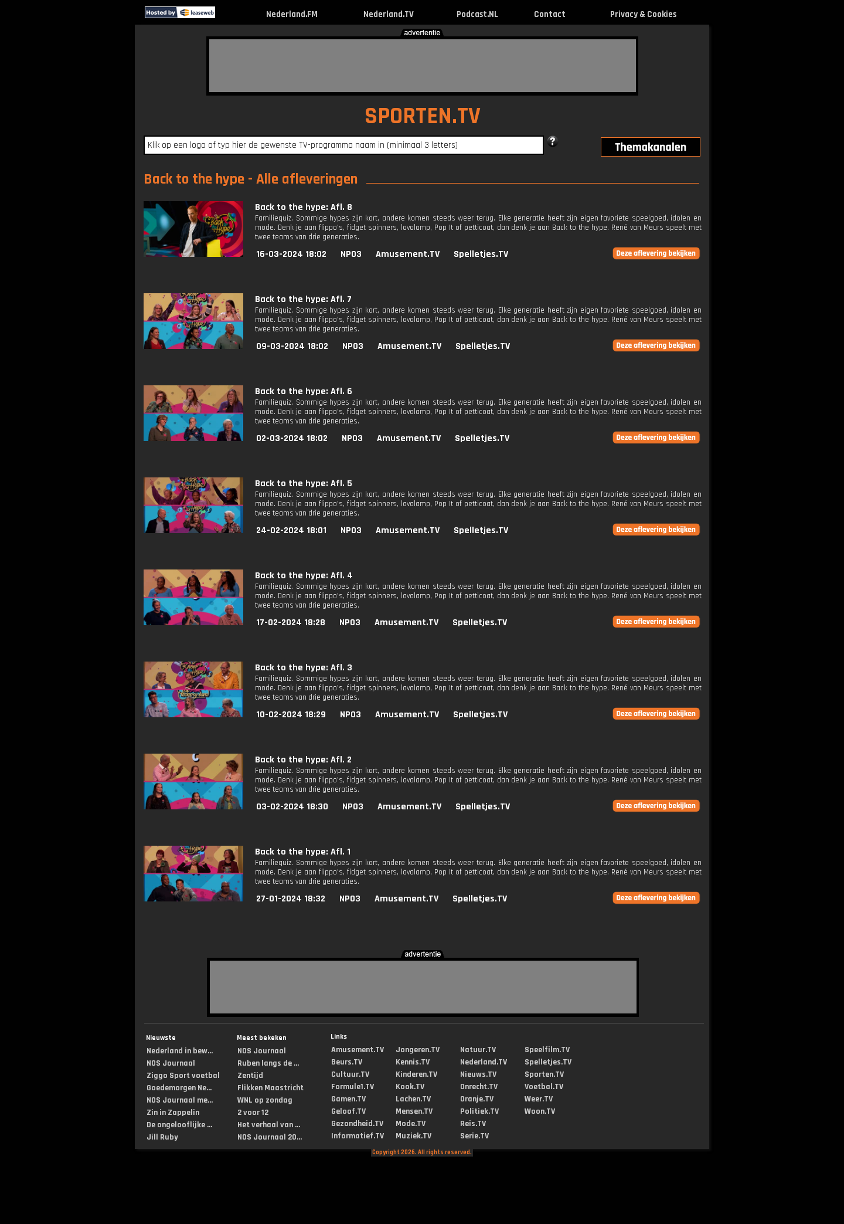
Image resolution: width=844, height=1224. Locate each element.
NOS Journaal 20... (269, 1137)
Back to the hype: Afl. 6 (303, 391)
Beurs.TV (346, 1062)
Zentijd (250, 1075)
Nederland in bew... (180, 1051)
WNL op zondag (264, 1100)
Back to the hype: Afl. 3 (303, 668)
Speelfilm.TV (547, 1050)
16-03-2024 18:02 (291, 254)
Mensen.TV (414, 1111)
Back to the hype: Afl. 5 (303, 483)
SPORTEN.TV (423, 116)
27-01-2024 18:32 (290, 899)
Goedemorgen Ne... (179, 1088)
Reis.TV (473, 1123)
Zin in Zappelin (173, 1112)
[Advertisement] (422, 65)
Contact (550, 14)
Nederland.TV (388, 14)
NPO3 (351, 254)
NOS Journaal (171, 1063)
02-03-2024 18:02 (292, 438)
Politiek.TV (479, 1111)
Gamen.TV (348, 1099)
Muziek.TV (413, 1136)
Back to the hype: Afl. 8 (303, 207)
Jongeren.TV (418, 1050)
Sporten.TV (544, 1074)
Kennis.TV (413, 1062)
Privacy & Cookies (643, 14)
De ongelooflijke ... (179, 1125)
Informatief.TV (357, 1136)
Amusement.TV (408, 254)
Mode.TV (411, 1123)
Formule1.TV (352, 1086)
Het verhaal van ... (268, 1125)
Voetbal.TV (544, 1086)
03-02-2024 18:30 (292, 807)
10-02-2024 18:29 (291, 714)
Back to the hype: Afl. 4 (304, 575)
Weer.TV (539, 1099)
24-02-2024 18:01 (291, 530)
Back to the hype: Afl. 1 (302, 852)
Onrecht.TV (479, 1086)
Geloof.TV (348, 1111)
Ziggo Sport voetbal (183, 1075)
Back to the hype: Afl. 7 (303, 299)
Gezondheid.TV (357, 1123)
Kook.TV (410, 1086)
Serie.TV (474, 1136)
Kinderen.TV (416, 1074)
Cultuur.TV (350, 1074)
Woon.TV (540, 1111)
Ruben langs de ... (268, 1063)
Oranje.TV (477, 1099)
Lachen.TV (413, 1099)
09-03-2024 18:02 (292, 346)
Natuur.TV (478, 1050)
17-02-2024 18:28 (290, 622)
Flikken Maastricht (270, 1088)
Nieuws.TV (478, 1074)
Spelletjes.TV (481, 254)
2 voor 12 (252, 1112)
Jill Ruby (162, 1137)
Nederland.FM (292, 14)
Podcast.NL (477, 14)
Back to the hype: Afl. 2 (303, 760)
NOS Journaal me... (180, 1100)
